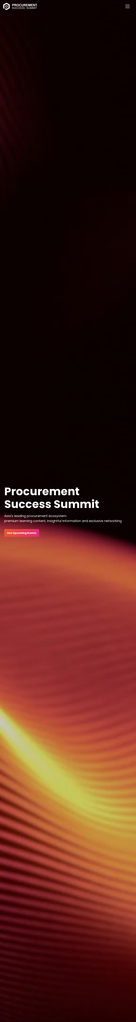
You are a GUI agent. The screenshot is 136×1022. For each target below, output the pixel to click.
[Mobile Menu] (127, 6)
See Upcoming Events (21, 533)
